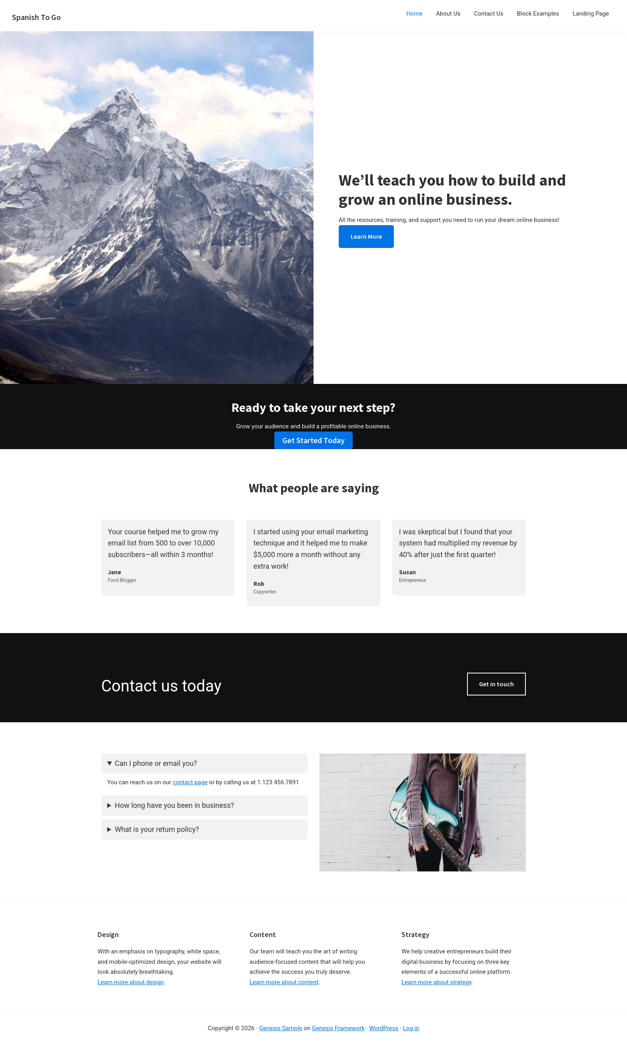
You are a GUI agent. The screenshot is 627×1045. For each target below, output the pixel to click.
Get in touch (496, 684)
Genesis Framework (338, 1028)
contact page (190, 782)
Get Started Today (313, 440)
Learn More (366, 236)
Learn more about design (131, 982)
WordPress (383, 1028)
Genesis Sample (280, 1028)
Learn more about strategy (436, 982)
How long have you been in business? (174, 805)
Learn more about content (284, 982)
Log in (411, 1028)
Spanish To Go (36, 17)
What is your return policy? (157, 829)
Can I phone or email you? (156, 763)
